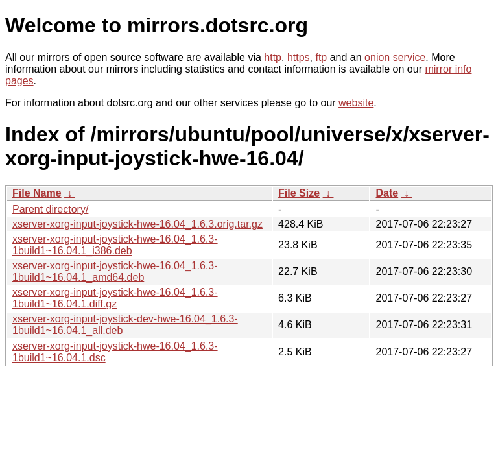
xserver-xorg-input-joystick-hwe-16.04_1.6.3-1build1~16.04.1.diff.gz (115, 298)
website (356, 102)
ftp (321, 57)
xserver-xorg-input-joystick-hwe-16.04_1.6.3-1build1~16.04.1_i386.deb (115, 245)
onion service (394, 57)
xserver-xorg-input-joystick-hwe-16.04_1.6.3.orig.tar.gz (137, 224)
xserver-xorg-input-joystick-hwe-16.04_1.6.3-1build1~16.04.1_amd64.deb (115, 271)
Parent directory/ (50, 209)
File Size (299, 192)
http (272, 57)
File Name (37, 192)
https (298, 57)
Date (386, 192)
